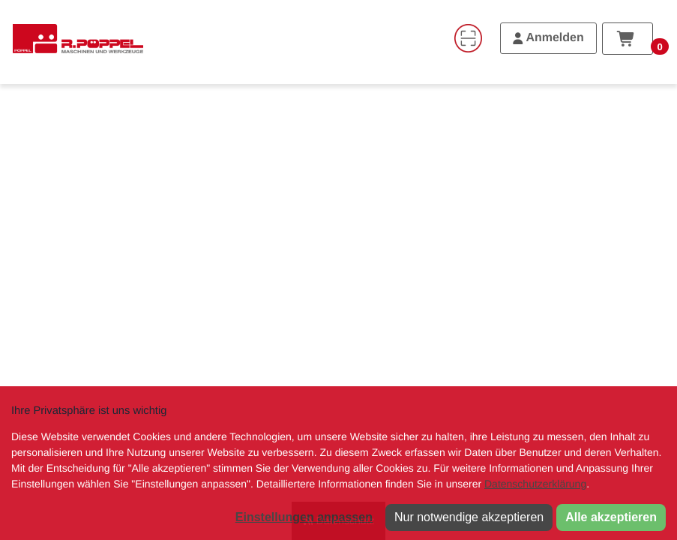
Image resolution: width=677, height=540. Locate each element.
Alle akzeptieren (611, 517)
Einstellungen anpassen (304, 517)
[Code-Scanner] (468, 38)
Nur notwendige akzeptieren (469, 517)
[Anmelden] (548, 38)
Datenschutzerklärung (535, 484)
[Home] (78, 38)
